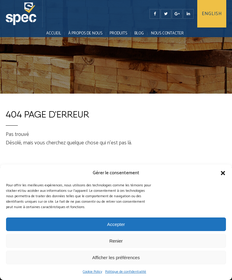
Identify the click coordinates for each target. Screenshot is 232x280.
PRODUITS (118, 33)
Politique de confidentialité (125, 272)
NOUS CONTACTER (167, 33)
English (212, 14)
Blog (139, 33)
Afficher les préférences (116, 257)
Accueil (53, 33)
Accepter (116, 224)
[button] (223, 173)
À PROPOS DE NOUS (85, 33)
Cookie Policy (92, 272)
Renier (116, 240)
